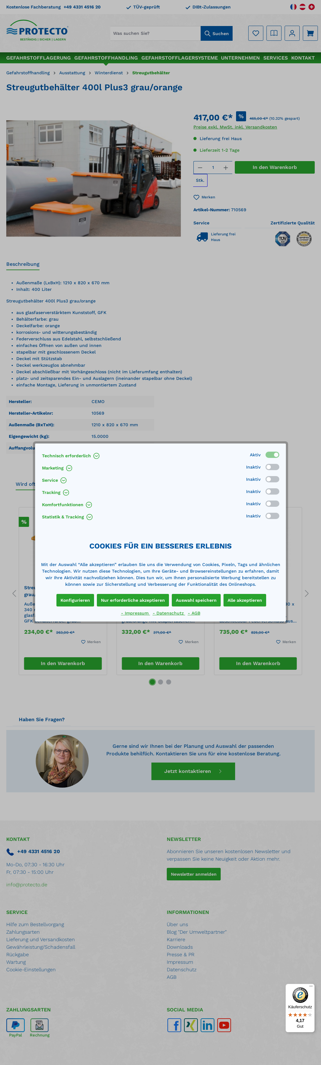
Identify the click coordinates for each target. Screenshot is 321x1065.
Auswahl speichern (196, 600)
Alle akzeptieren (245, 600)
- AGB (194, 613)
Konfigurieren (75, 600)
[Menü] (311, 987)
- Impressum (135, 613)
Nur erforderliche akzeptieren (133, 600)
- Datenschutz (169, 613)
